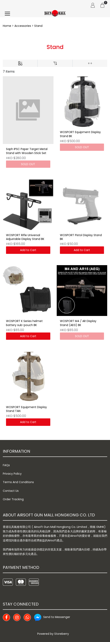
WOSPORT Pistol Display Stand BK (81, 237)
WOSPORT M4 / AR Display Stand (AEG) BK (78, 323)
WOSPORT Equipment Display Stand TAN (26, 409)
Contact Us (11, 491)
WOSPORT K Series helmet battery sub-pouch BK (24, 323)
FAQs (6, 465)
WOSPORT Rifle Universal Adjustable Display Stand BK (25, 237)
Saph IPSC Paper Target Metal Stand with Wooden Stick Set (26, 151)
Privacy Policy (12, 474)
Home (7, 26)
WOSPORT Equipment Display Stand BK (80, 134)
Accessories (22, 26)
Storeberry (61, 634)
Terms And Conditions (18, 482)
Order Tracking (13, 499)
